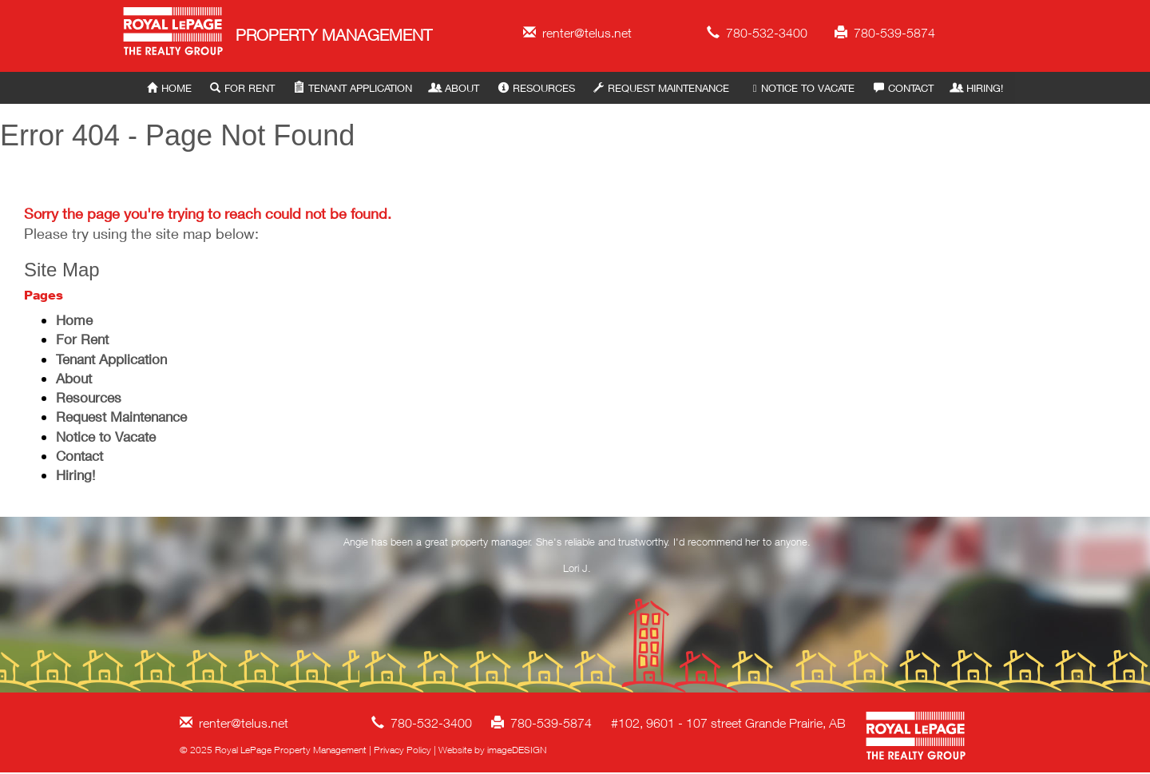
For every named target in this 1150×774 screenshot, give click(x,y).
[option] (577, 558)
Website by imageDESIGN (492, 750)
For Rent (242, 87)
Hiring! (977, 87)
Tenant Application (353, 87)
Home (169, 87)
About (454, 87)
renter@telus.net (577, 33)
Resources (536, 87)
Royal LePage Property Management (174, 34)
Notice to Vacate (801, 87)
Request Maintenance (661, 87)
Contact (904, 87)
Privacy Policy (402, 750)
